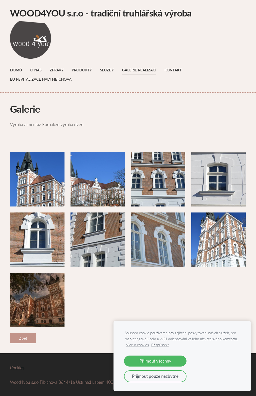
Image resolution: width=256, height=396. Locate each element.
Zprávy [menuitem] (57, 69)
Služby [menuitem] (107, 69)
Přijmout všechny (155, 361)
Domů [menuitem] (16, 69)
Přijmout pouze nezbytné (155, 376)
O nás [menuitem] (36, 69)
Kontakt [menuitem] (173, 69)
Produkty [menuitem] (82, 69)
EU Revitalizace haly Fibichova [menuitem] (41, 79)
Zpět (23, 338)
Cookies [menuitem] (17, 368)
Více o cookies (137, 344)
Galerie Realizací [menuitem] (139, 69)
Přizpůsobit (160, 344)
